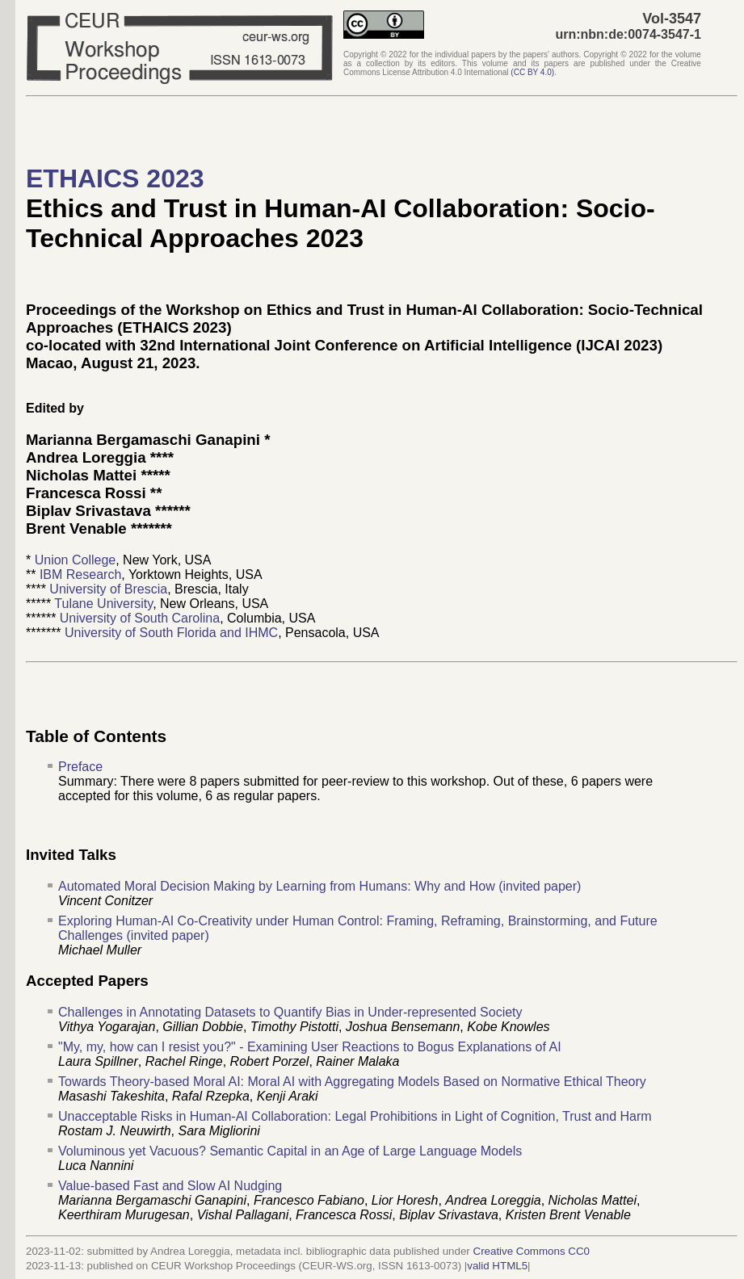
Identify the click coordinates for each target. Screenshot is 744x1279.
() (532, 72)
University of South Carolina (140, 618)
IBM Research (80, 574)
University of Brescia (108, 589)
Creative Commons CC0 (531, 1251)
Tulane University (103, 603)
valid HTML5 (497, 1266)
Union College (75, 560)
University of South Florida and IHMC (171, 633)
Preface (80, 767)
